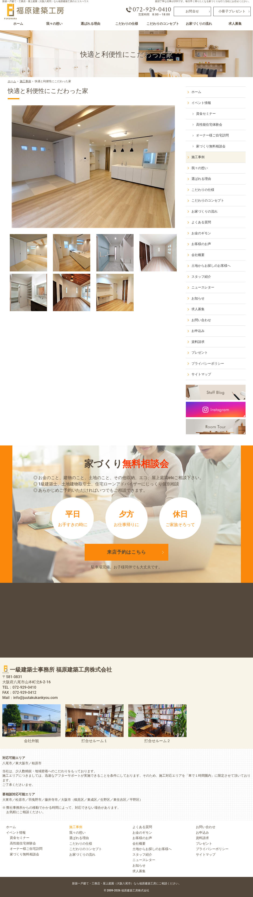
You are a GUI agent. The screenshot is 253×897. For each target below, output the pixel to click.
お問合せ (192, 11)
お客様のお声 (201, 244)
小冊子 (232, 11)
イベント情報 (201, 103)
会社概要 (198, 255)
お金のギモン (201, 233)
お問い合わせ (201, 320)
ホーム (196, 92)
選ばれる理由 (201, 179)
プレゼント (200, 352)
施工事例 (198, 157)
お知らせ (198, 298)
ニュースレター (203, 287)
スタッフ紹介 (201, 276)
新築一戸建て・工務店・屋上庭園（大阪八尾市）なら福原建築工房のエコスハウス (45, 1)
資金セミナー (206, 113)
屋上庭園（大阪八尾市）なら (142, 883)
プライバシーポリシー (208, 363)
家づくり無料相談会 (211, 146)
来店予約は (126, 552)
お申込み (198, 331)
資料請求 (198, 342)
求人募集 (198, 309)
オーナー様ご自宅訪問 (212, 135)
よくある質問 (201, 222)
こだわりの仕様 (203, 190)
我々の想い (200, 168)
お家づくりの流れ (205, 211)
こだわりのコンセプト (208, 200)
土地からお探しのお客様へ (211, 265)
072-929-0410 (152, 9)
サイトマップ (201, 374)
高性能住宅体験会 (209, 124)
